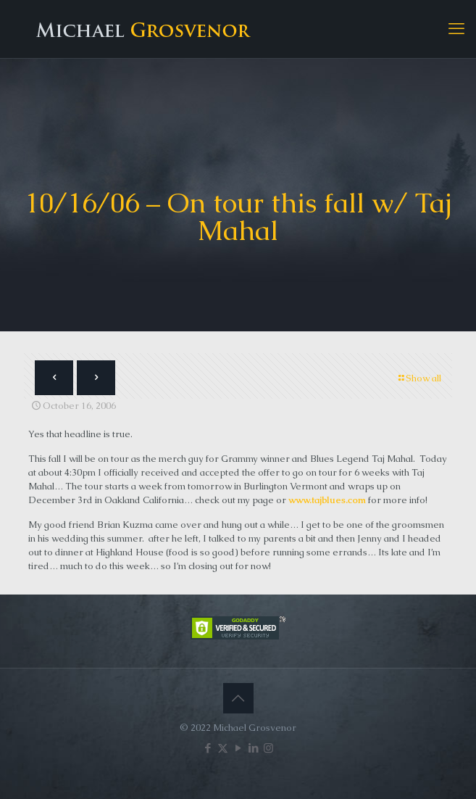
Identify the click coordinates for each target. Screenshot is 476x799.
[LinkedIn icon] (253, 748)
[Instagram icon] (268, 748)
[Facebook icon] (207, 748)
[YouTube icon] (238, 748)
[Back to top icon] (238, 698)
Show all (418, 378)
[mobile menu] (456, 29)
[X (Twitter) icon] (222, 748)
